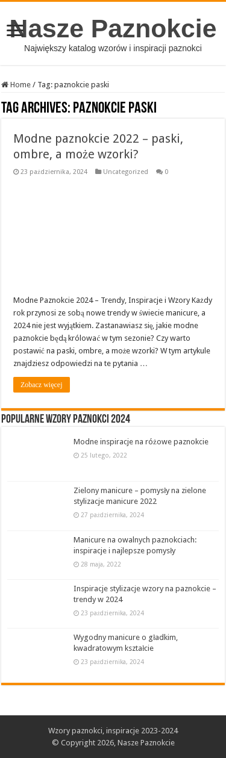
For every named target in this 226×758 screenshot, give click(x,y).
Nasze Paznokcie (113, 28)
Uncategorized (125, 172)
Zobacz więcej (41, 385)
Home (16, 84)
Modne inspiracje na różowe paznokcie (141, 441)
